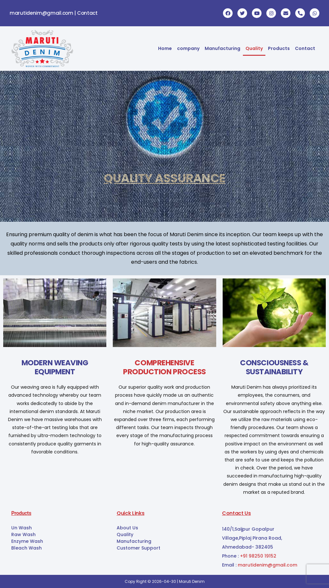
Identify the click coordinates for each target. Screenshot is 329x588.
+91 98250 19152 (258, 556)
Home (165, 48)
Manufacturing (222, 48)
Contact (305, 48)
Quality (254, 48)
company (188, 48)
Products (279, 48)
